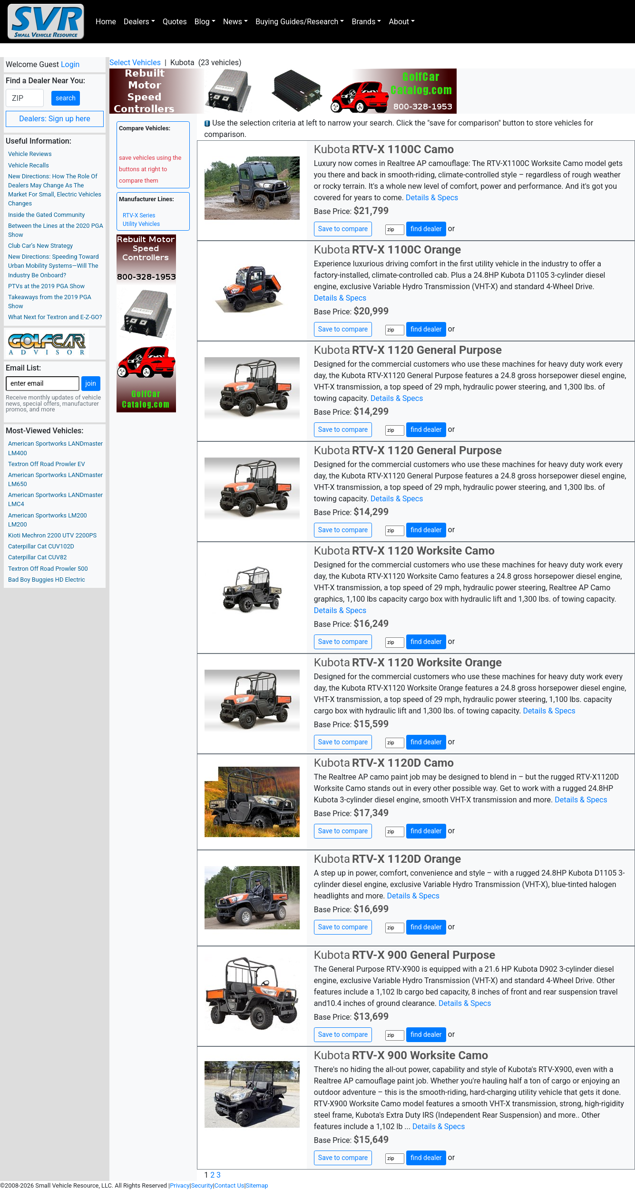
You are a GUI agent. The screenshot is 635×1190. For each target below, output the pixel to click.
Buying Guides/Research (296, 21)
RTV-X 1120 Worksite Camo (423, 550)
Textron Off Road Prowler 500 (48, 568)
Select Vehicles (135, 62)
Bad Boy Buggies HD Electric (46, 579)
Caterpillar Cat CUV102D (41, 546)
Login (70, 64)
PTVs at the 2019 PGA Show (46, 286)
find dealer (425, 229)
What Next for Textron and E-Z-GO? (55, 317)
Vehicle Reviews (30, 153)
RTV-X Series (139, 215)
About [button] (399, 21)
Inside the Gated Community (46, 214)
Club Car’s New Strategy (40, 245)
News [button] (232, 21)
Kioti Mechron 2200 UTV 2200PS (52, 535)
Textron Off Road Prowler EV (46, 464)
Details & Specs (432, 197)
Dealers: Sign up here (54, 118)
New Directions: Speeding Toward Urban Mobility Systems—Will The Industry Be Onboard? (53, 265)
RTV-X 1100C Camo (403, 149)
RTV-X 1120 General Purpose (427, 350)
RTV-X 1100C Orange (406, 249)
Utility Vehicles (141, 224)
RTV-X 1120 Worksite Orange (427, 662)
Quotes (175, 21)
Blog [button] (202, 21)
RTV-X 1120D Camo (403, 763)
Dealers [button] (136, 21)
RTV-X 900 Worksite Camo (420, 1055)
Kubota (332, 149)
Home (106, 21)
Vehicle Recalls (28, 165)
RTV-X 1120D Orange (406, 859)
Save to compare (343, 229)
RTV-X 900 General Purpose (423, 955)
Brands (363, 21)
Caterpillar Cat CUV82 (37, 557)
